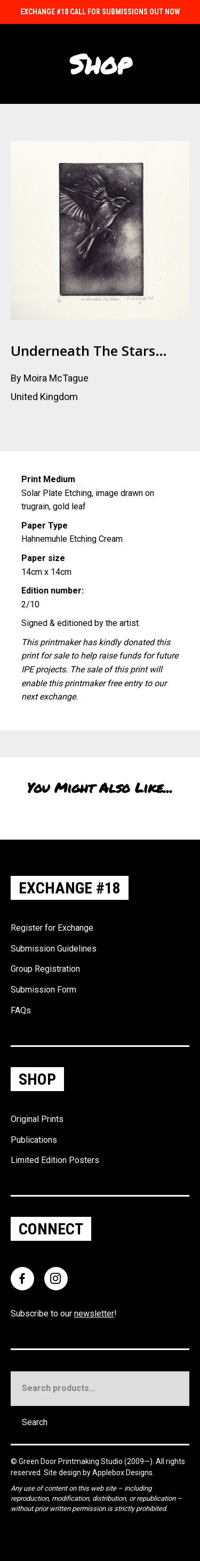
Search (34, 1422)
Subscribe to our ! (64, 1313)
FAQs (21, 1010)
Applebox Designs (122, 1472)
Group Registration (45, 969)
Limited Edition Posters (55, 1160)
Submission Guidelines (54, 949)
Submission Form (43, 990)
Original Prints (37, 1119)
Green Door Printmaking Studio (71, 1461)
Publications (34, 1140)
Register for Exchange (52, 928)
